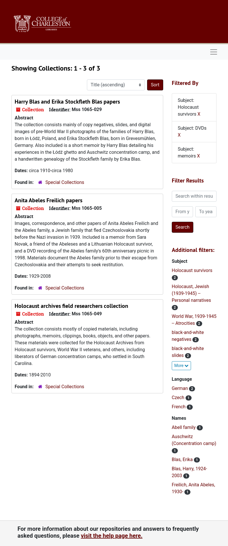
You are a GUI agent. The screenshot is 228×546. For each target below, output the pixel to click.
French (179, 406)
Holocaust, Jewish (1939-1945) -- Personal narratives (191, 293)
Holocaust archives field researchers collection (71, 306)
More (181, 365)
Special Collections (64, 182)
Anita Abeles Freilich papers (48, 200)
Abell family (184, 427)
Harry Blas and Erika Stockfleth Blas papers (67, 101)
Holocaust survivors (192, 270)
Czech (179, 397)
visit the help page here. (112, 535)
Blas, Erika (183, 459)
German (180, 388)
